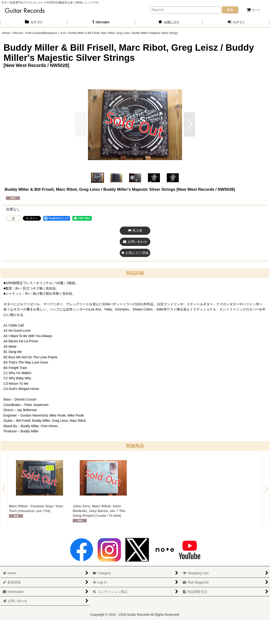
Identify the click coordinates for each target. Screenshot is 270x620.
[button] (101, 22)
